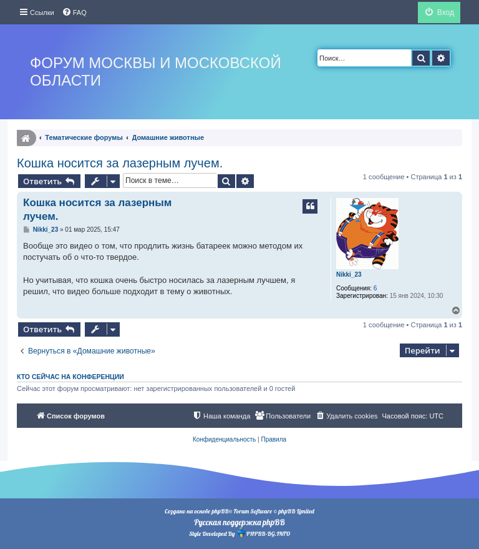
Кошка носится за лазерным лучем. (120, 163)
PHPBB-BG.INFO (263, 532)
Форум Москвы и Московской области (155, 71)
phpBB (219, 511)
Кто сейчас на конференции (70, 376)
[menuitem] (74, 12)
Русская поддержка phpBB (239, 522)
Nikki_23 (349, 274)
